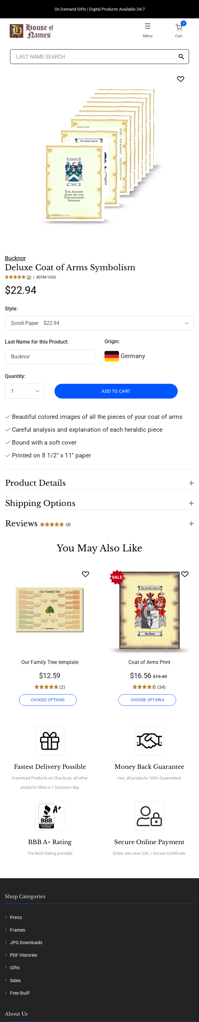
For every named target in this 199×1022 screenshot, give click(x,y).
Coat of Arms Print (149, 662)
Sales (15, 980)
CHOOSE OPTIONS (48, 700)
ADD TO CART (116, 391)
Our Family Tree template (49, 662)
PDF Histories (23, 955)
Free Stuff (20, 993)
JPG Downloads (26, 942)
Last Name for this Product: (36, 342)
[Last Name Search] (99, 56)
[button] (99, 479)
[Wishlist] (85, 574)
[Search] (181, 57)
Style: (12, 309)
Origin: (112, 341)
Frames (17, 930)
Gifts (15, 967)
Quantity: (15, 376)
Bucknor (15, 258)
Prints (16, 917)
